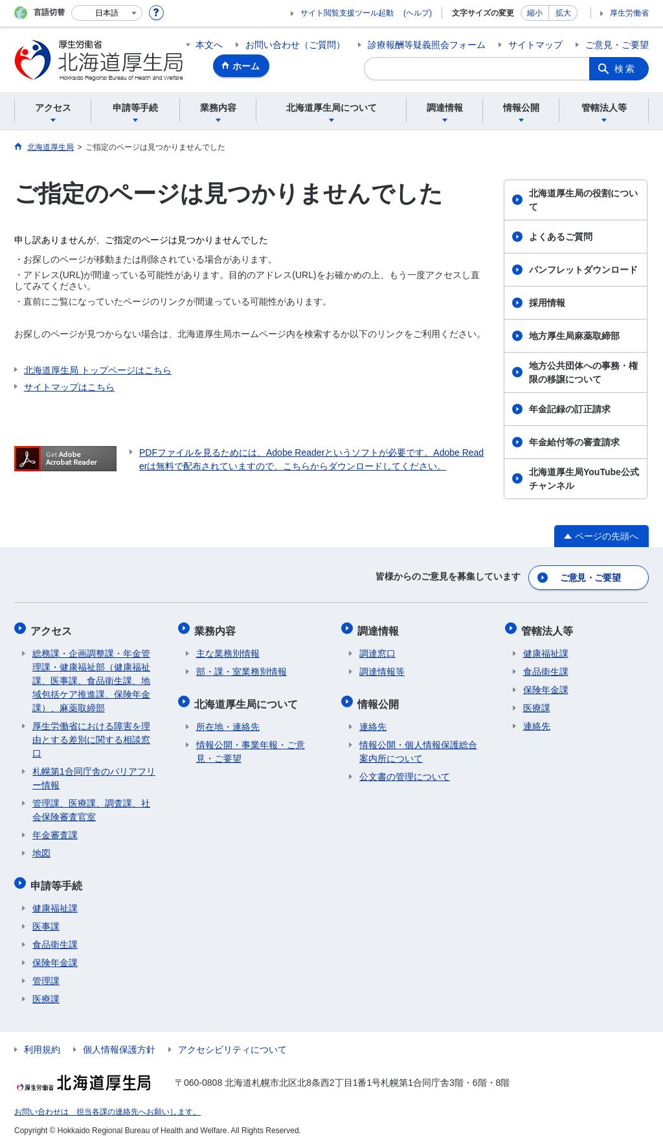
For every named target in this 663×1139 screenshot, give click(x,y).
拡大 (563, 13)
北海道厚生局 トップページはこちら (98, 370)
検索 (625, 69)
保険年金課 (55, 955)
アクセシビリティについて (232, 1042)
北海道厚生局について (248, 697)
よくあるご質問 (560, 236)
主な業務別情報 (228, 649)
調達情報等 (382, 667)
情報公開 (380, 697)
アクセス (53, 627)
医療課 (46, 991)
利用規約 (42, 1042)
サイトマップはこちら (69, 387)
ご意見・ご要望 (617, 44)
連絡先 (373, 719)
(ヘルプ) (417, 13)
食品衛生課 (55, 937)
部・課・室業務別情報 (241, 667)
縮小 (535, 13)
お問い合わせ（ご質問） (295, 44)
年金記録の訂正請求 (570, 409)
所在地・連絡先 (228, 719)
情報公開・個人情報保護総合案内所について (418, 744)
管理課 (46, 973)
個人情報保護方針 (119, 1042)
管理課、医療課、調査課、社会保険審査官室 (91, 805)
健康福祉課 (55, 900)
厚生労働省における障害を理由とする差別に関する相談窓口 (91, 735)
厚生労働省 (629, 13)
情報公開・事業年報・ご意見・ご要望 (250, 744)
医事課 (46, 918)
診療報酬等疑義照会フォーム (427, 44)
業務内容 (217, 627)
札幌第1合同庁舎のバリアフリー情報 (93, 774)
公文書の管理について (404, 769)
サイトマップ (535, 44)
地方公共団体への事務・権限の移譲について (583, 372)
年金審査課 (55, 830)
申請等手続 (58, 878)
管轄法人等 (549, 627)
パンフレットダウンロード (583, 269)
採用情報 (547, 303)
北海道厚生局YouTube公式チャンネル (584, 479)
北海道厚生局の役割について (583, 200)
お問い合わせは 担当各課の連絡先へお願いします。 (107, 1104)
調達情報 (380, 627)
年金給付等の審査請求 (574, 442)
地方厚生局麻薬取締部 (574, 336)
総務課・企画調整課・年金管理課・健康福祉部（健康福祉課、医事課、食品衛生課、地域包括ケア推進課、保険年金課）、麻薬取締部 (91, 676)
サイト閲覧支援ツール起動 (347, 13)
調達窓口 (377, 649)
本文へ (209, 44)
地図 (41, 848)
